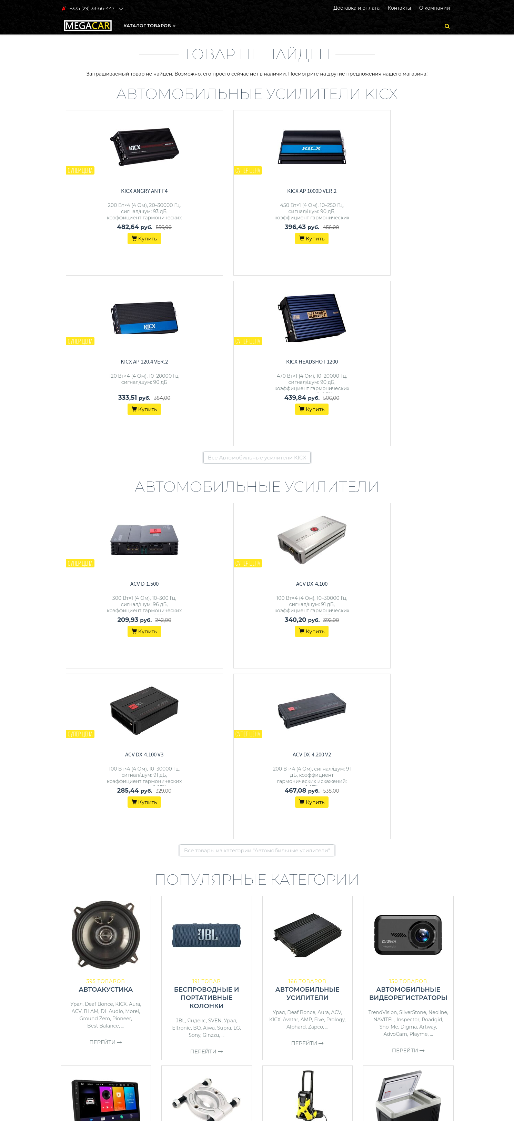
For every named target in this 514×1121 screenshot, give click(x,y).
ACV (76, 670)
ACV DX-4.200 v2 (413, 413)
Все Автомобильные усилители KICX (257, 287)
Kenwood (79, 839)
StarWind (408, 856)
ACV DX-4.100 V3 (312, 413)
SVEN (215, 679)
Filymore (379, 849)
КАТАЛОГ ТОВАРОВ (150, 25)
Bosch (297, 848)
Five (319, 678)
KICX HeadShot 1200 (413, 191)
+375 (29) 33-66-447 (397, 989)
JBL (180, 679)
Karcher (324, 840)
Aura (134, 662)
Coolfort (436, 849)
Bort (214, 848)
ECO (341, 840)
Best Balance (103, 684)
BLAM (91, 670)
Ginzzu (211, 694)
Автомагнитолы (105, 818)
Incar (139, 832)
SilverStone (412, 671)
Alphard (296, 685)
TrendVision (383, 671)
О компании (434, 8)
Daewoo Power (325, 848)
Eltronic (181, 686)
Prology (335, 678)
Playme (419, 693)
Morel (132, 670)
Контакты (399, 8)
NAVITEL (383, 678)
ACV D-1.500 (111, 413)
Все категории (257, 903)
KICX (121, 662)
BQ (197, 686)
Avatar (290, 678)
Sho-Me (389, 685)
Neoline (438, 671)
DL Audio (112, 670)
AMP (306, 678)
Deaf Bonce (99, 662)
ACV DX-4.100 (212, 413)
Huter (306, 840)
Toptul (183, 840)
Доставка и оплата (356, 8)
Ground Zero (95, 677)
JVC (138, 839)
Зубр (281, 855)
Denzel (298, 855)
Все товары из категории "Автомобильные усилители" (257, 509)
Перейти (105, 700)
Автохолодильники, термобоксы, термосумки (408, 826)
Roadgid (432, 678)
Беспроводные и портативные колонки (206, 656)
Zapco (315, 685)
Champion (321, 855)
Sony (194, 694)
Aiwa (209, 686)
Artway (427, 685)
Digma (409, 685)
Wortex (279, 848)
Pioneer (121, 677)
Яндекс (197, 679)
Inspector (407, 678)
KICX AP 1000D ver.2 (211, 191)
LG (236, 686)
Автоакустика (106, 648)
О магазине (276, 1007)
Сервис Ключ (190, 848)
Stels (199, 840)
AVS (420, 849)
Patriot (230, 848)
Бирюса (403, 849)
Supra (224, 686)
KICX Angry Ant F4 (111, 191)
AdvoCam (395, 693)
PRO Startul (222, 840)
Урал (76, 662)
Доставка (273, 998)
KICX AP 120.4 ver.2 (312, 191)
